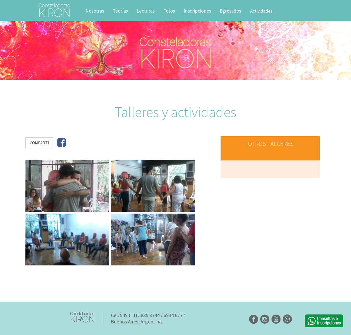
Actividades (261, 11)
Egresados (230, 11)
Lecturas (146, 11)
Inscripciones (197, 11)
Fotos (169, 11)
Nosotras (95, 11)
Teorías (120, 11)
